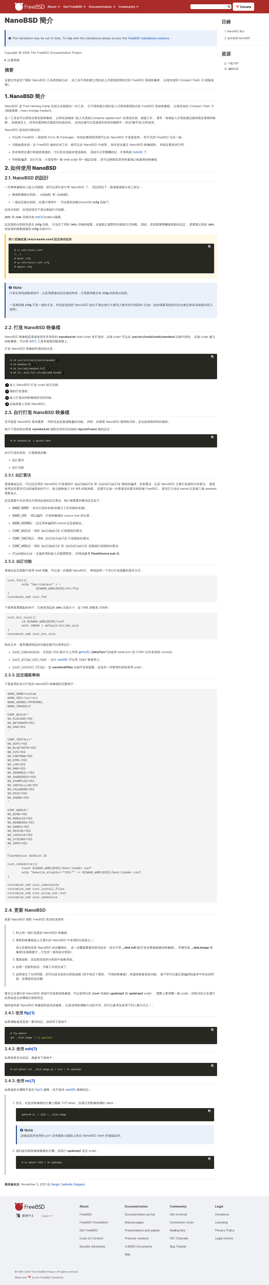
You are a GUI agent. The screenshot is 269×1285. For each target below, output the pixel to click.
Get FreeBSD (74, 7)
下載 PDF (233, 63)
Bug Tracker (178, 1246)
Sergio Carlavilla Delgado (68, 1184)
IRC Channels (179, 1238)
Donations (222, 1214)
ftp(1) (29, 1012)
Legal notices (224, 1238)
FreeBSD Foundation (94, 1222)
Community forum (182, 1222)
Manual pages (134, 1222)
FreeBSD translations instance (148, 38)
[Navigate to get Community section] (128, 6)
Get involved (178, 1214)
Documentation (102, 7)
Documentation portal (140, 1214)
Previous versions (137, 1238)
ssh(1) (31, 1048)
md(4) (39, 217)
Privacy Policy (225, 1230)
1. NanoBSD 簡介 (235, 31)
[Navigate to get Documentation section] (102, 6)
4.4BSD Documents (138, 1246)
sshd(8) (62, 659)
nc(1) (30, 1080)
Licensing (221, 1222)
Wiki (127, 1254)
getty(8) (84, 652)
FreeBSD (86, 1214)
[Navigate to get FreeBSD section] (74, 6)
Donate (243, 6)
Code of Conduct (91, 1238)
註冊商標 (13, 60)
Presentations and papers (142, 1230)
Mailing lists (177, 1230)
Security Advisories (92, 1246)
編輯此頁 (233, 68)
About (53, 7)
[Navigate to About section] (53, 6)
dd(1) (33, 341)
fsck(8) (138, 152)
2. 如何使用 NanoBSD (237, 38)
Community (128, 7)
